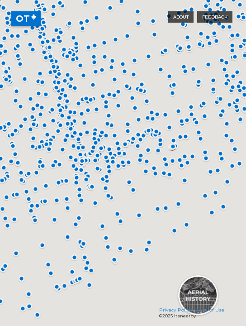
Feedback (214, 17)
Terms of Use (209, 310)
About (181, 17)
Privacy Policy (175, 310)
